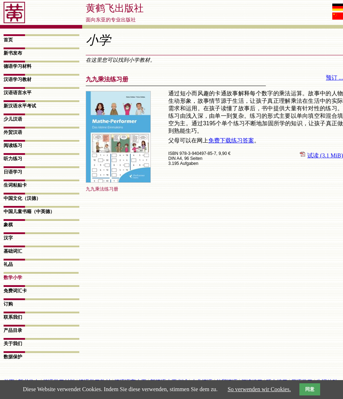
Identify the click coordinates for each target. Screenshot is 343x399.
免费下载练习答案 (231, 140)
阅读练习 (13, 145)
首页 (8, 39)
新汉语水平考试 (20, 105)
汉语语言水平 (17, 92)
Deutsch (337, 7)
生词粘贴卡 (15, 185)
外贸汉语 (13, 132)
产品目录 (13, 330)
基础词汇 (13, 251)
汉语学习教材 (17, 79)
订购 (8, 304)
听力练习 (13, 158)
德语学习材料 (17, 66)
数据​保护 (13, 356)
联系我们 (13, 317)
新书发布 (13, 53)
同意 (309, 389)
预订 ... (334, 78)
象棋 (8, 224)
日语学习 (13, 172)
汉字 (8, 238)
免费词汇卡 (15, 290)
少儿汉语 (13, 119)
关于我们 (13, 343)
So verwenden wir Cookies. (259, 389)
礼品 (8, 264)
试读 (325, 155)
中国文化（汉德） (22, 198)
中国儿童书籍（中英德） (29, 211)
